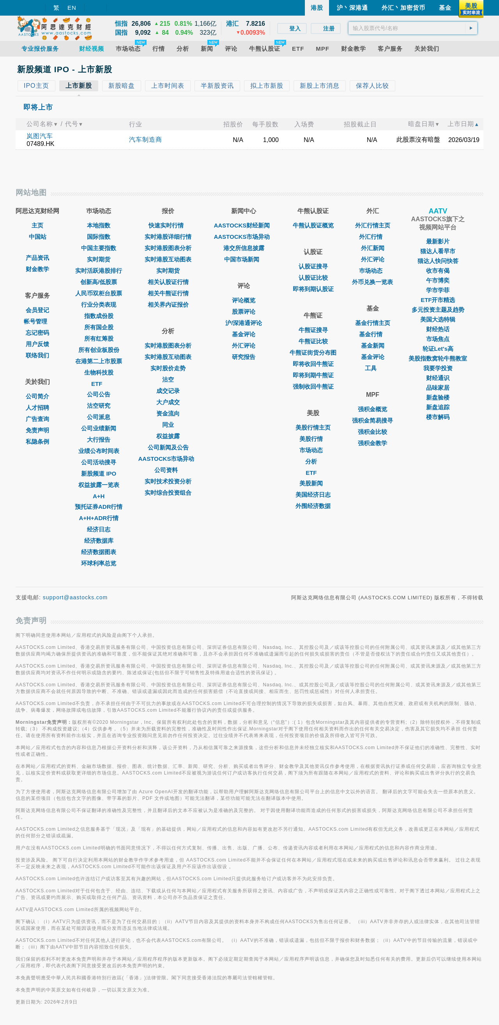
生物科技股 (98, 372)
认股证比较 (313, 277)
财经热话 (437, 329)
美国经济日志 (313, 494)
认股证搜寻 (313, 266)
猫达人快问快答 (438, 261)
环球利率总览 (98, 563)
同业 (168, 424)
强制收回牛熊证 (313, 386)
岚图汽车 (40, 136)
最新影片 (437, 241)
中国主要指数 (98, 248)
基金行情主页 (372, 323)
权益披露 (168, 436)
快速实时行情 (168, 225)
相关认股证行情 (168, 282)
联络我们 (37, 355)
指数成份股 (98, 316)
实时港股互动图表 (168, 259)
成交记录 (168, 390)
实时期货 (98, 259)
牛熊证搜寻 (313, 330)
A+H (98, 496)
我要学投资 (438, 368)
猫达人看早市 (437, 251)
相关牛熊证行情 (168, 293)
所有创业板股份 (98, 349)
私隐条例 (37, 441)
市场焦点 (437, 339)
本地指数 (98, 225)
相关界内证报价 (168, 304)
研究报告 (243, 357)
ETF (98, 383)
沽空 (168, 379)
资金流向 (168, 413)
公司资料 (168, 470)
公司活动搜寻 (98, 462)
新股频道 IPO (98, 473)
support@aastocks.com (75, 597)
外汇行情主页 (372, 225)
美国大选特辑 (437, 319)
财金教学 (37, 269)
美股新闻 (313, 483)
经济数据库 (98, 540)
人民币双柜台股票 (98, 293)
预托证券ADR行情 (99, 506)
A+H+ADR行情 (99, 518)
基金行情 (372, 334)
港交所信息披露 (243, 248)
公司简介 (37, 396)
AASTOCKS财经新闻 (244, 225)
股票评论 (243, 311)
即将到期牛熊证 (313, 375)
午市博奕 (437, 280)
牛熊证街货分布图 (313, 352)
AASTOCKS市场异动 (168, 458)
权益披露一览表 (98, 484)
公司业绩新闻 (98, 428)
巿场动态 (372, 270)
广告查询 (37, 419)
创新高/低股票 (98, 282)
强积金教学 (372, 443)
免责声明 (37, 430)
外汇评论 (243, 345)
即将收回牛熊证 (313, 364)
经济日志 (98, 529)
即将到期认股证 (313, 289)
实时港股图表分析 (168, 248)
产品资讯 (37, 257)
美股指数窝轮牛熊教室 (438, 358)
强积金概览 (372, 409)
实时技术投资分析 (168, 481)
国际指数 (98, 236)
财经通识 (437, 378)
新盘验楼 (437, 397)
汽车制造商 (145, 139)
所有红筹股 (98, 338)
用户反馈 (37, 344)
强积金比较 (372, 431)
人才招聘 (37, 407)
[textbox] (413, 28)
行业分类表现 (98, 304)
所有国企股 (98, 327)
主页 (37, 225)
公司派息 (98, 417)
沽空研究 (98, 405)
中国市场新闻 (243, 259)
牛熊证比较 (313, 341)
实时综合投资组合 (168, 492)
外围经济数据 (313, 506)
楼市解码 (437, 417)
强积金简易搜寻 (372, 420)
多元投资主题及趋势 (438, 309)
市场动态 (313, 450)
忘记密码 (37, 332)
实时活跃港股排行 (98, 270)
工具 (372, 368)
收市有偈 (437, 270)
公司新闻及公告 (168, 447)
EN (71, 7)
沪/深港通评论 (243, 323)
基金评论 (243, 334)
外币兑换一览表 (372, 282)
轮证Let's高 (438, 348)
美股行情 (313, 438)
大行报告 (98, 439)
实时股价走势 (168, 368)
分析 (313, 461)
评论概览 (243, 300)
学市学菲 (437, 290)
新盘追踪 (437, 407)
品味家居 (437, 387)
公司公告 (98, 394)
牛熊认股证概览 (313, 225)
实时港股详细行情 (168, 236)
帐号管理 (37, 321)
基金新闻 (372, 345)
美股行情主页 (313, 427)
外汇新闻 (372, 248)
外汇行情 (372, 236)
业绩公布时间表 (98, 451)
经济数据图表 (98, 552)
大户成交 (168, 402)
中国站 (37, 236)
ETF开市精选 (438, 300)
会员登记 (37, 310)
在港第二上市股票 (98, 361)
